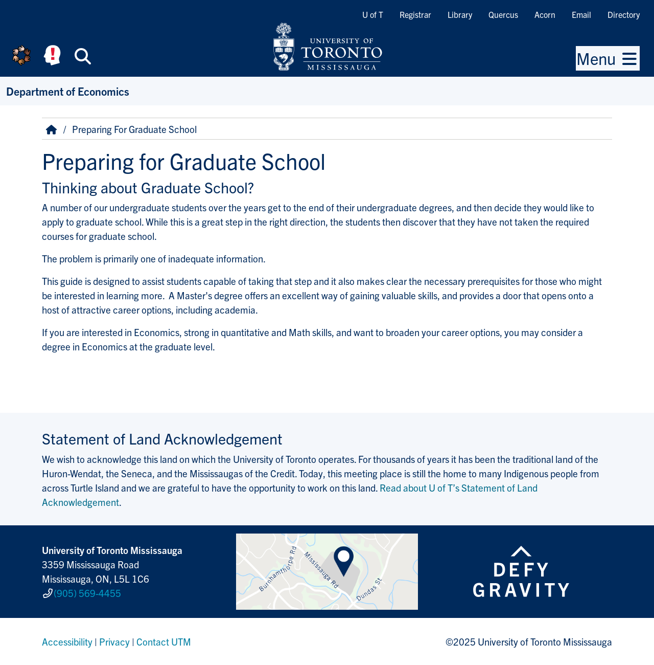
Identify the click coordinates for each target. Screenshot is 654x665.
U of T (372, 14)
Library (460, 14)
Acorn (544, 14)
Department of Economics (67, 91)
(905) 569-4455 (87, 593)
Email (581, 14)
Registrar (415, 14)
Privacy (114, 641)
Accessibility (67, 641)
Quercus (503, 14)
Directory (624, 14)
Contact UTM (163, 641)
